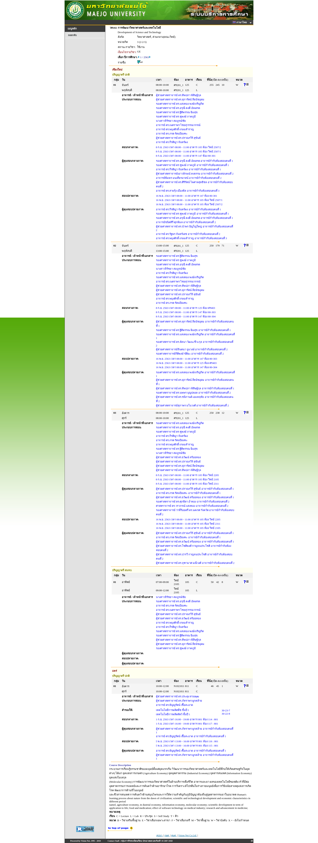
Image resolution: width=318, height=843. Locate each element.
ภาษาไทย (240, 22)
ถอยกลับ (72, 35)
